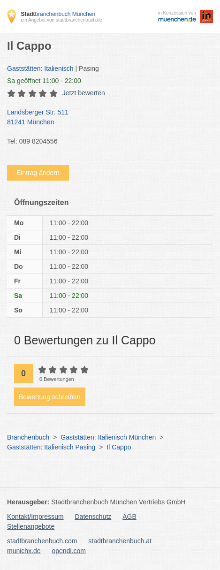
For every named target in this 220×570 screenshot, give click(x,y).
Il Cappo (118, 447)
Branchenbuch (28, 437)
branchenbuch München (58, 14)
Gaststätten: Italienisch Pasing (51, 447)
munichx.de (24, 551)
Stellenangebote (30, 526)
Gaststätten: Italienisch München (108, 437)
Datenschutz (93, 516)
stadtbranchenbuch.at (120, 541)
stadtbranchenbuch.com (42, 541)
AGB (129, 516)
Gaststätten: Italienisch (40, 68)
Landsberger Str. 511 (105, 117)
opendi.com (68, 551)
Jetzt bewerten (83, 93)
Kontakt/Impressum (35, 516)
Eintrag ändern (38, 172)
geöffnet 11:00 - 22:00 (44, 80)
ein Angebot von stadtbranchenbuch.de (61, 20)
